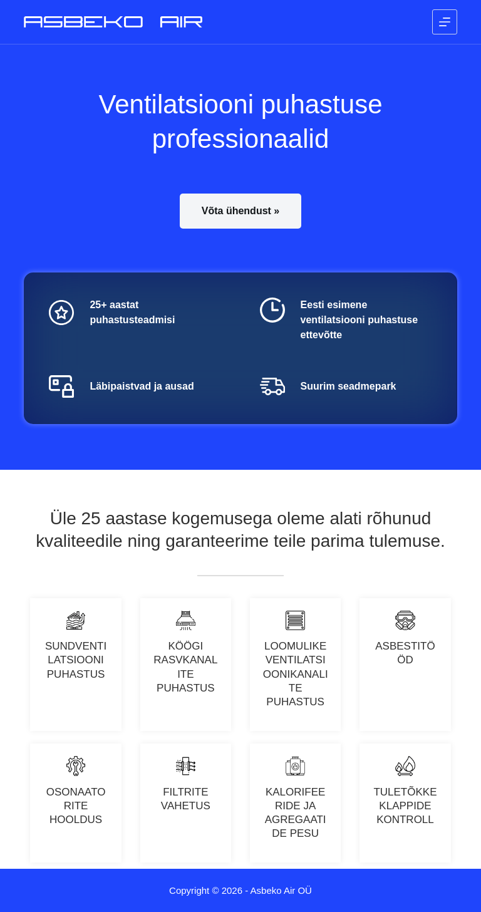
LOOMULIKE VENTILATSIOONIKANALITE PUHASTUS (295, 673)
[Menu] (444, 21)
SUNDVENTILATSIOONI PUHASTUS (75, 660)
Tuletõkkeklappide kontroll (405, 806)
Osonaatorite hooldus (76, 806)
